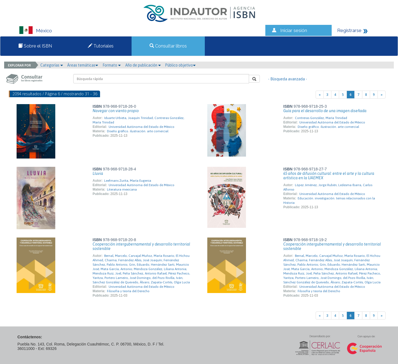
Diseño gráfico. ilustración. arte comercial (137, 131)
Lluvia (98, 173)
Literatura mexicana (122, 189)
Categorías (51, 65)
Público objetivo (180, 65)
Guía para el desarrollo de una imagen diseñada (324, 111)
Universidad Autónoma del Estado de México (141, 127)
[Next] (382, 95)
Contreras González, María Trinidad (321, 118)
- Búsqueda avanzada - (287, 79)
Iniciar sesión (293, 30)
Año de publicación (143, 65)
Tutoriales (101, 46)
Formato (112, 65)
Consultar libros (168, 46)
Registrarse (349, 30)
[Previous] (320, 95)
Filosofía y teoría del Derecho (128, 291)
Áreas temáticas (82, 65)
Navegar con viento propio (116, 111)
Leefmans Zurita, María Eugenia (127, 181)
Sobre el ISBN (35, 46)
